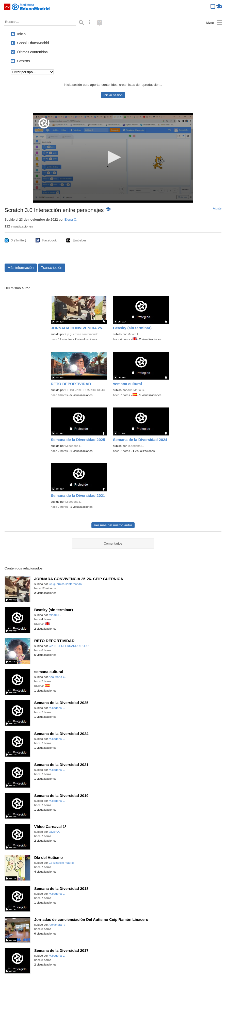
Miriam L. (133, 334)
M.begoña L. (73, 445)
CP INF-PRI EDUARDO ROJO (85, 389)
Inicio (21, 34)
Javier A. (54, 831)
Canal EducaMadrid (33, 43)
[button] (113, 157)
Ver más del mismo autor (113, 525)
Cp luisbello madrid (61, 862)
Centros (23, 61)
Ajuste (217, 208)
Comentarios (113, 543)
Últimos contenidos (32, 52)
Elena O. (70, 219)
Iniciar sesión (112, 95)
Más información (21, 268)
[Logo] (44, 123)
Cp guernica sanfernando (81, 334)
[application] (113, 158)
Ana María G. (136, 389)
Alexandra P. (57, 924)
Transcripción (51, 268)
